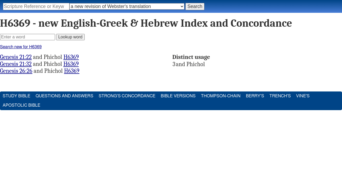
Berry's (255, 96)
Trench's (280, 96)
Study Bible (16, 96)
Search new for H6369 (21, 47)
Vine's (302, 96)
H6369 (71, 57)
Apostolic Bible (21, 105)
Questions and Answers (64, 96)
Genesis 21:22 (16, 57)
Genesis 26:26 (16, 70)
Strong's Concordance (127, 96)
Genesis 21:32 (16, 64)
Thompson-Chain (220, 96)
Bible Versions (178, 96)
